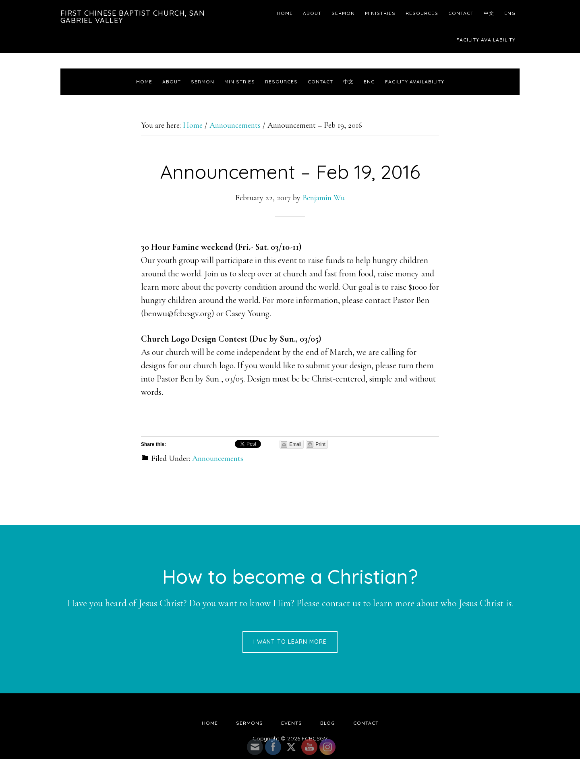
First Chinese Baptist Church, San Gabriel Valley (132, 16)
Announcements (217, 458)
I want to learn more (290, 641)
